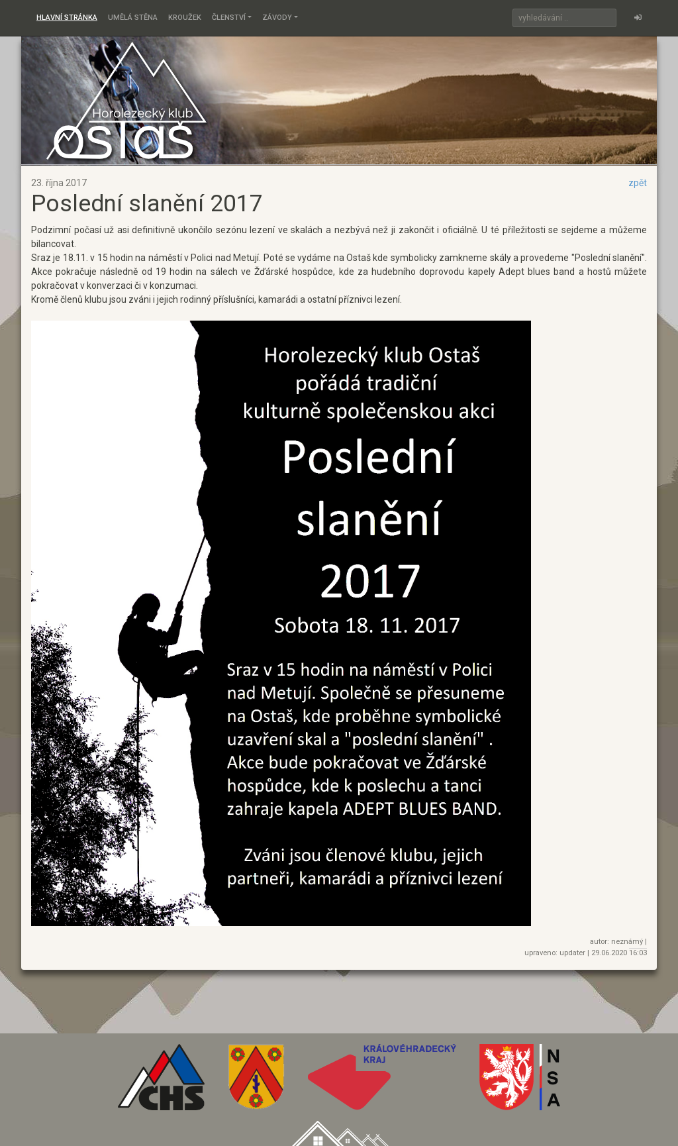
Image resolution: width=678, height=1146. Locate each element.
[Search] (564, 18)
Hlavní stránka (66, 17)
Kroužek (184, 17)
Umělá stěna (133, 17)
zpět (637, 183)
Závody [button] (277, 17)
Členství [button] (229, 17)
